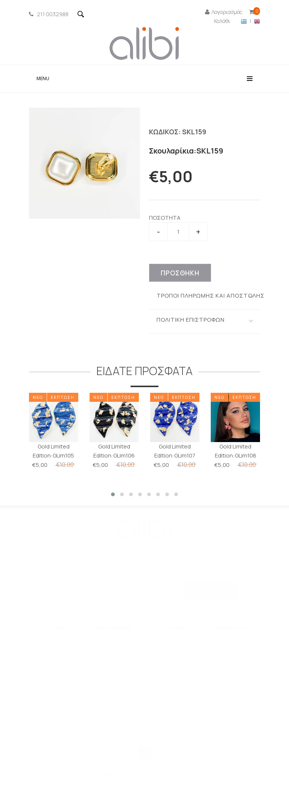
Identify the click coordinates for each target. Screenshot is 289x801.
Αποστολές (166, 691)
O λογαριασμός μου (176, 648)
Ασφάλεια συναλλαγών (108, 692)
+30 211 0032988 (237, 668)
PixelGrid (110, 775)
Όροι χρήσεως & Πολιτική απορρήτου (113, 669)
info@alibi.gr (231, 681)
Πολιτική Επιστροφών (108, 711)
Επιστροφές (168, 680)
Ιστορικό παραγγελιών (169, 664)
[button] (112, 494)
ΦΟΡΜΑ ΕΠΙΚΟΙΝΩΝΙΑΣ (231, 652)
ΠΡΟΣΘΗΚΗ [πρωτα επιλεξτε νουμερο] (180, 273)
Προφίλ (103, 648)
